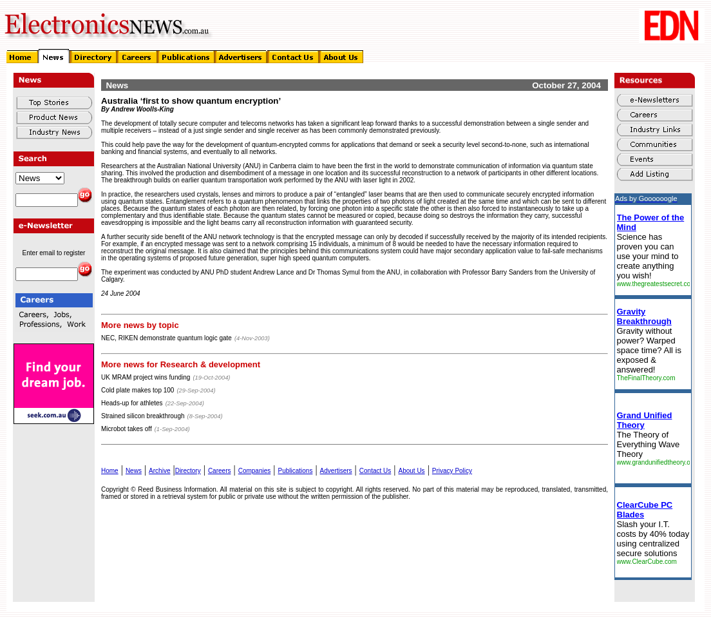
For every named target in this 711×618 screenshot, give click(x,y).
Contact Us (375, 470)
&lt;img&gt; (653, 386)
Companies (254, 470)
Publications (295, 470)
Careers (219, 470)
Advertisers (336, 470)
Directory (188, 470)
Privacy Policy (452, 470)
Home (109, 470)
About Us (411, 470)
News (134, 470)
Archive (159, 470)
